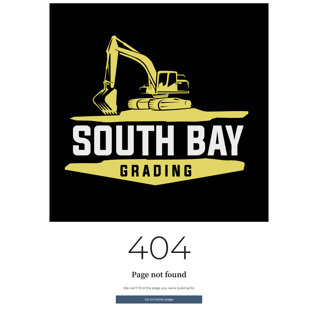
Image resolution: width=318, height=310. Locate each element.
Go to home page (159, 299)
